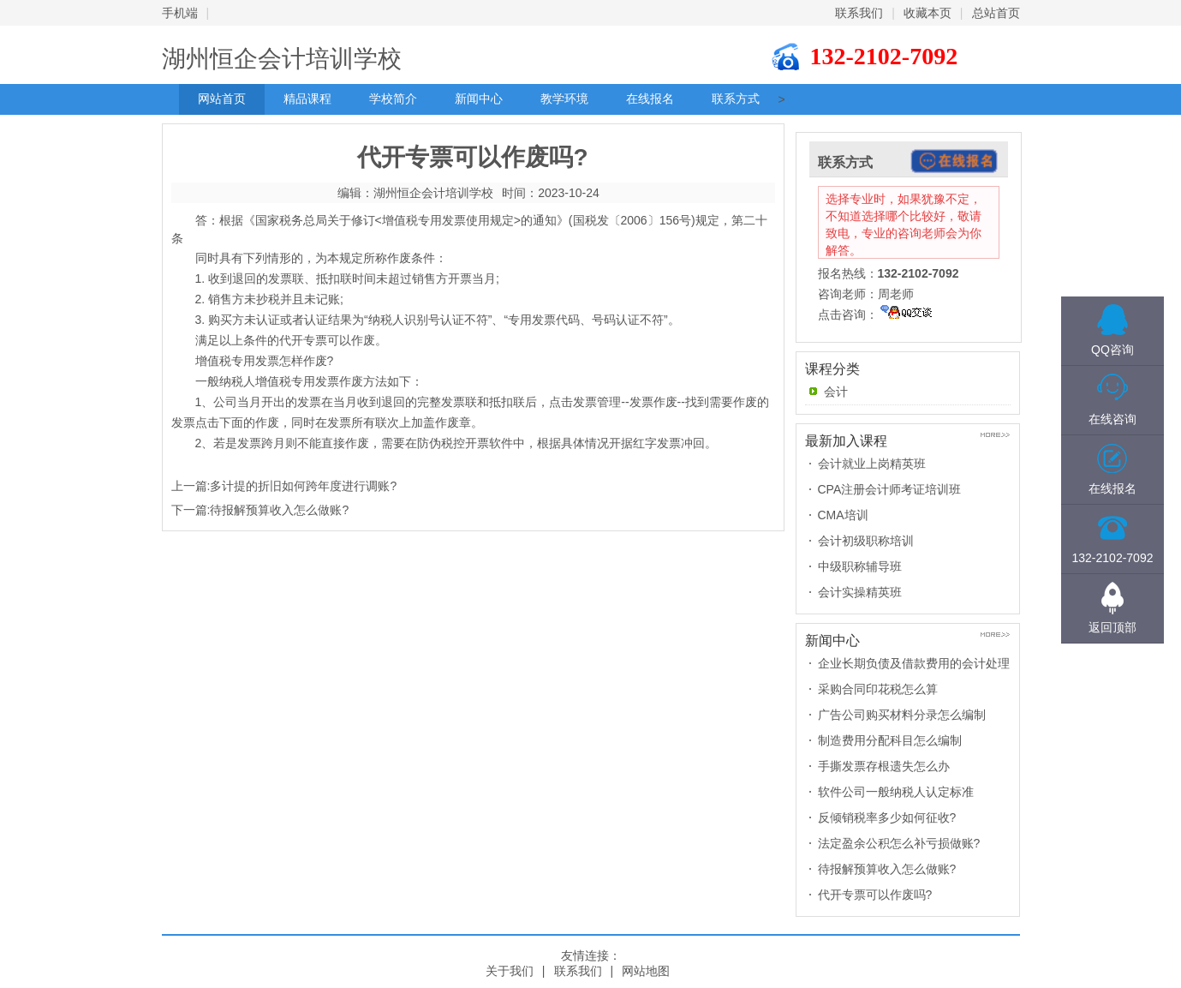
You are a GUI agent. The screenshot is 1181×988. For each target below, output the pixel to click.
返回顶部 (1112, 627)
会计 (836, 391)
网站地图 (646, 971)
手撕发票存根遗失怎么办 (884, 766)
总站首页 (996, 13)
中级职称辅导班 (860, 566)
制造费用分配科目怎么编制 (890, 740)
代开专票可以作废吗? (875, 894)
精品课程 (307, 99)
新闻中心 (479, 99)
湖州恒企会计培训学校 (282, 58)
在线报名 (650, 99)
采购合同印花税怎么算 (878, 689)
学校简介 (393, 99)
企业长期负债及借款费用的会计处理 (914, 663)
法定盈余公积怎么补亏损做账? (899, 843)
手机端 (180, 13)
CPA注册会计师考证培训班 (890, 489)
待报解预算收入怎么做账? (279, 510)
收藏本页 (927, 13)
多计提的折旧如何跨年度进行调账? (303, 486)
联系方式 (736, 99)
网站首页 (222, 99)
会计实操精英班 (860, 592)
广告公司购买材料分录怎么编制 (902, 715)
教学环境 (564, 99)
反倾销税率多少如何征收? (887, 817)
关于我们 (510, 971)
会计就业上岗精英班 (872, 463)
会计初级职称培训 (866, 541)
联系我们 (859, 13)
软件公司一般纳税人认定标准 (896, 792)
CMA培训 (843, 515)
